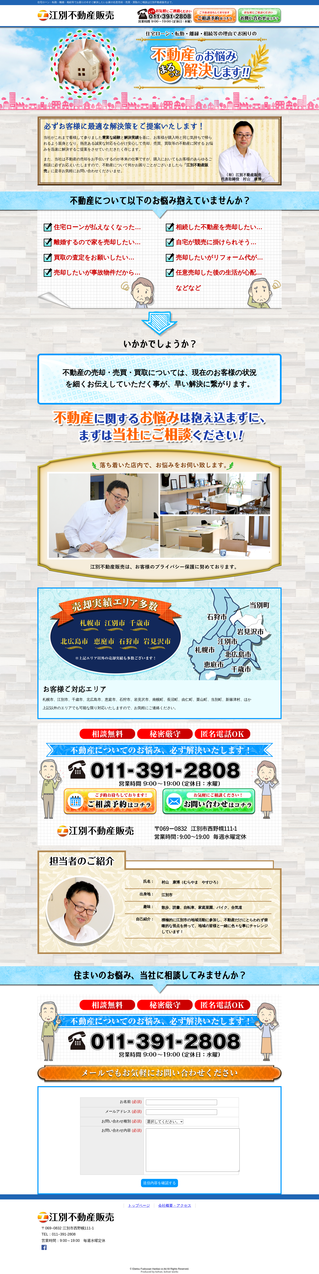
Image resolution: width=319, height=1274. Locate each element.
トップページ (139, 1206)
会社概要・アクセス (174, 1206)
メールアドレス (123, 1111)
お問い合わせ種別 (122, 1121)
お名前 (131, 1102)
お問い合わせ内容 (122, 1130)
